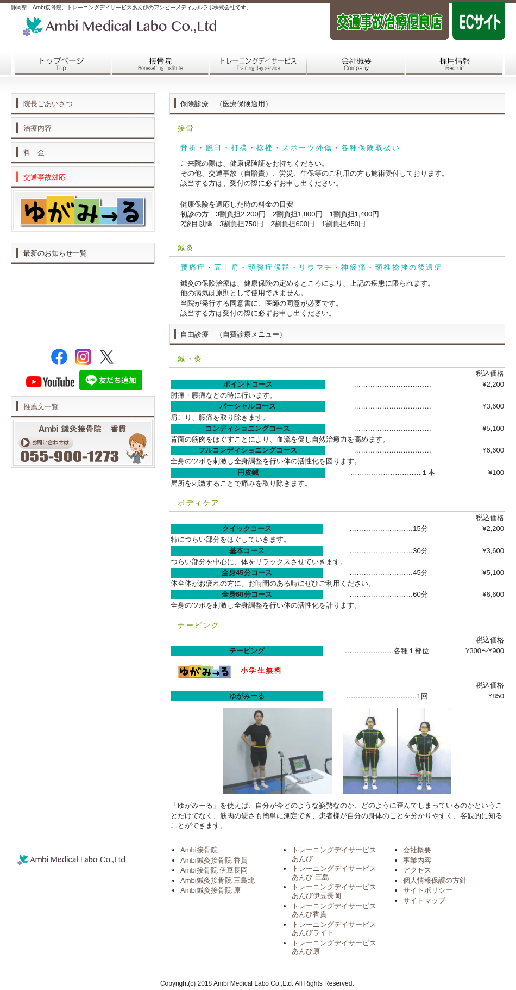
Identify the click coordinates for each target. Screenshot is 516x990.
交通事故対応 (44, 177)
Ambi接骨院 (199, 850)
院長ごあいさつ (48, 104)
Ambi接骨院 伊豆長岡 (214, 870)
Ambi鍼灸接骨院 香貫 (214, 860)
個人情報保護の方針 (435, 880)
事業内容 (417, 860)
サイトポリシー (427, 890)
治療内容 (37, 128)
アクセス (417, 870)
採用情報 (451, 64)
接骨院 (157, 64)
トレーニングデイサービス (255, 64)
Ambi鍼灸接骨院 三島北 (217, 880)
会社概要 (353, 64)
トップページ (60, 64)
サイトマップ (424, 900)
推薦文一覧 (41, 407)
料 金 (34, 152)
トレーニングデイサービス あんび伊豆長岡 (334, 891)
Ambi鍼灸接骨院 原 (210, 890)
